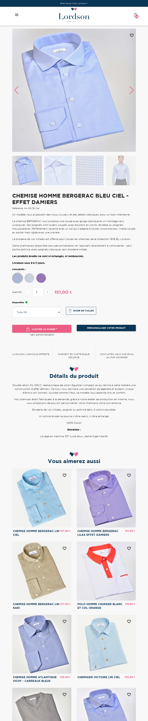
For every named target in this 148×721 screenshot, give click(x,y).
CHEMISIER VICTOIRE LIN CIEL (98, 677)
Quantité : (17, 292)
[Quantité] (38, 292)
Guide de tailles (81, 310)
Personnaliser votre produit (106, 328)
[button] (131, 90)
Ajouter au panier (41, 329)
